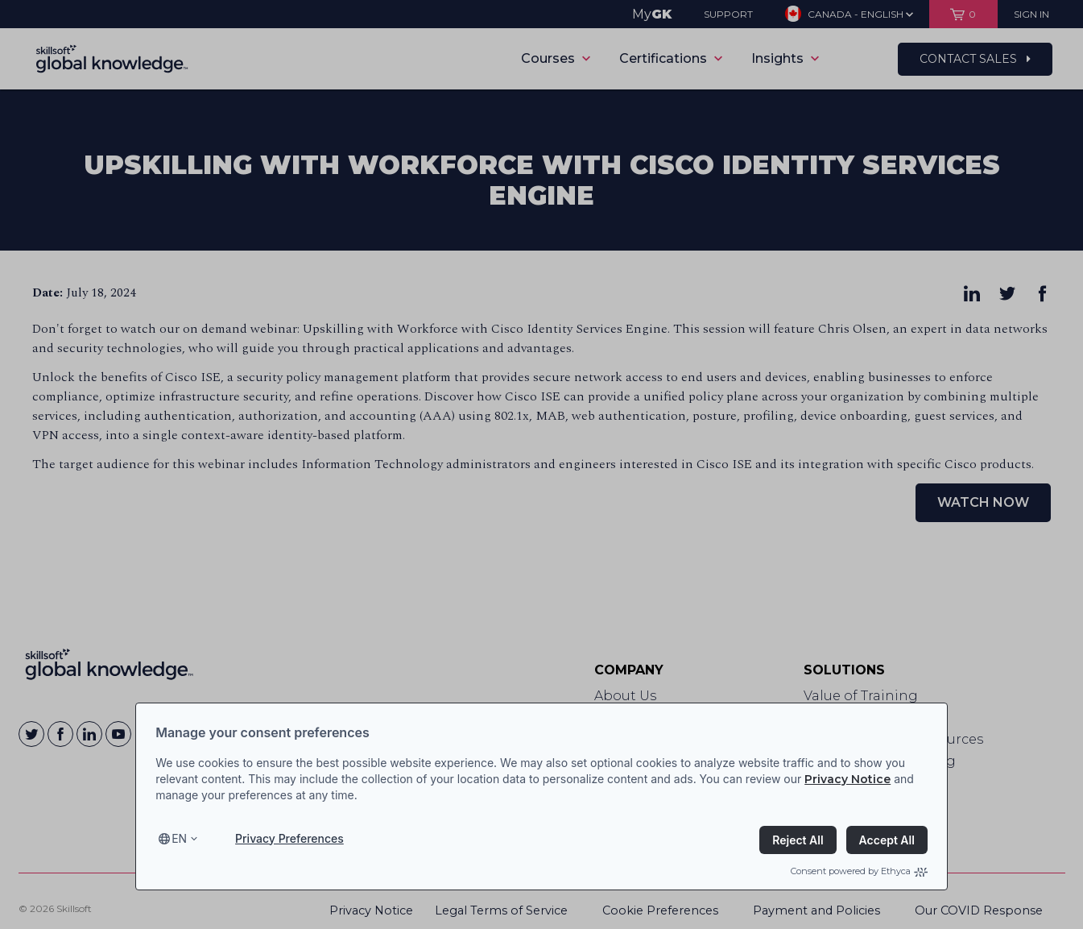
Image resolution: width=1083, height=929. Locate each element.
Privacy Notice (847, 779)
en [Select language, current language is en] (179, 838)
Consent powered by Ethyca (859, 871)
